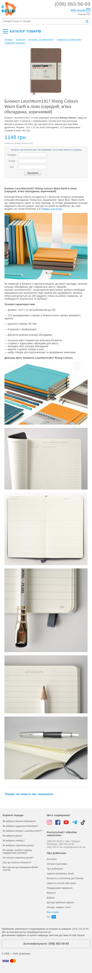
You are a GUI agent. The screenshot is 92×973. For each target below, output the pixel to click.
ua (53, 917)
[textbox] (43, 21)
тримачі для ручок (51, 208)
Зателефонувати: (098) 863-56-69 (46, 943)
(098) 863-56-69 (72, 4)
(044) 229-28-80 (80, 928)
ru (48, 917)
